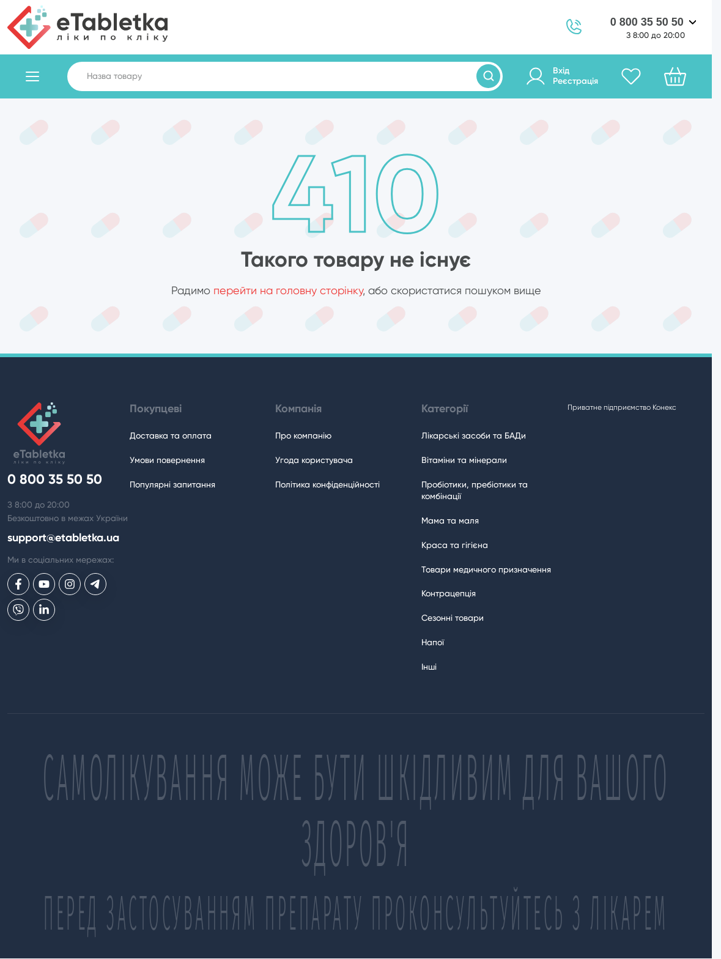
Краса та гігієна (454, 545)
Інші (429, 667)
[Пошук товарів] (488, 76)
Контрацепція (448, 593)
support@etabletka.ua (63, 537)
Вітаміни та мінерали (464, 460)
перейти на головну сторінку (288, 290)
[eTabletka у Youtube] (44, 584)
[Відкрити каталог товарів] (32, 76)
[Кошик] (675, 76)
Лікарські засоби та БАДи (473, 435)
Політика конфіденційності (327, 484)
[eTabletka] (87, 27)
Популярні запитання (172, 484)
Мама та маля (450, 520)
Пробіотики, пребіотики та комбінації (474, 490)
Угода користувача (314, 460)
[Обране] (631, 76)
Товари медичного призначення (486, 569)
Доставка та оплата (171, 435)
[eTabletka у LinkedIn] (44, 610)
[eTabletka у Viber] (18, 610)
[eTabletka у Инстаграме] (70, 584)
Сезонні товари (452, 618)
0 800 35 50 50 (647, 22)
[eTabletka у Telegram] (95, 584)
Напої (432, 642)
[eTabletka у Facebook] (18, 584)
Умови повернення (167, 460)
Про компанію (303, 435)
